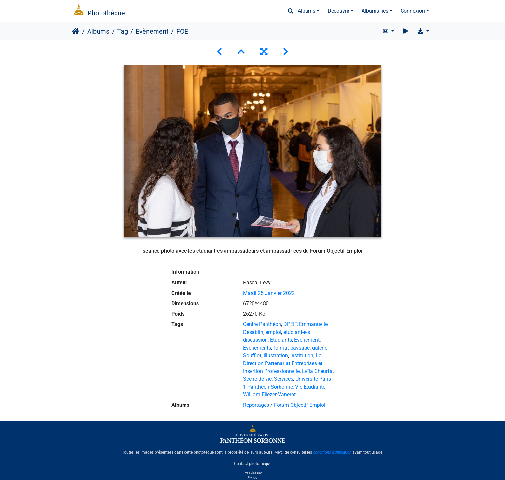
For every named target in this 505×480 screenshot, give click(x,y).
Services (283, 379)
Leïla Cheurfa (317, 371)
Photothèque (106, 13)
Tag (122, 31)
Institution (301, 355)
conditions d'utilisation (332, 452)
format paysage (291, 348)
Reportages (256, 405)
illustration (276, 355)
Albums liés (375, 11)
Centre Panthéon (262, 324)
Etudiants (281, 340)
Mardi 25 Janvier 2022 (269, 293)
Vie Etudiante (310, 387)
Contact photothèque (252, 463)
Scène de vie (257, 379)
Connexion (413, 11)
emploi (273, 332)
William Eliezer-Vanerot (269, 394)
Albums (306, 11)
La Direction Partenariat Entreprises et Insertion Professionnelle (282, 363)
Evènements (257, 348)
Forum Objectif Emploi (299, 405)
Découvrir (338, 11)
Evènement (152, 31)
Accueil (75, 31)
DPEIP (290, 324)
